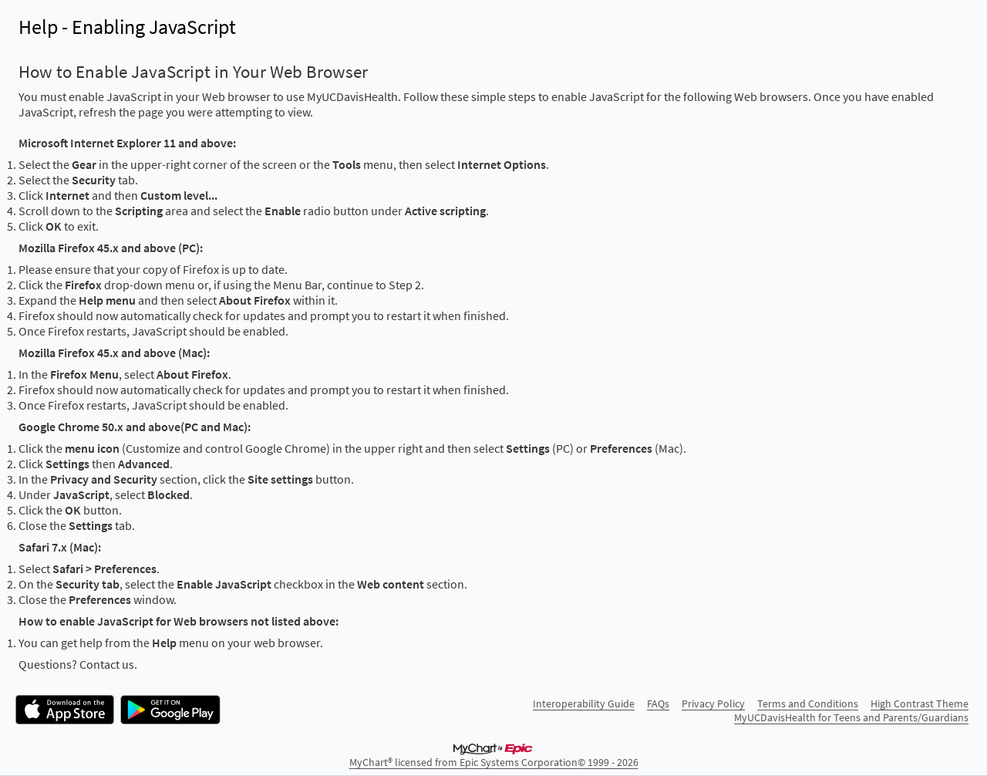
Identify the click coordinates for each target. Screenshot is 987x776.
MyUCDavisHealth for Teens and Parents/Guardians (851, 717)
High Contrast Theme (919, 703)
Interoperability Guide (584, 703)
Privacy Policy (713, 703)
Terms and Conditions (807, 703)
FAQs (658, 703)
